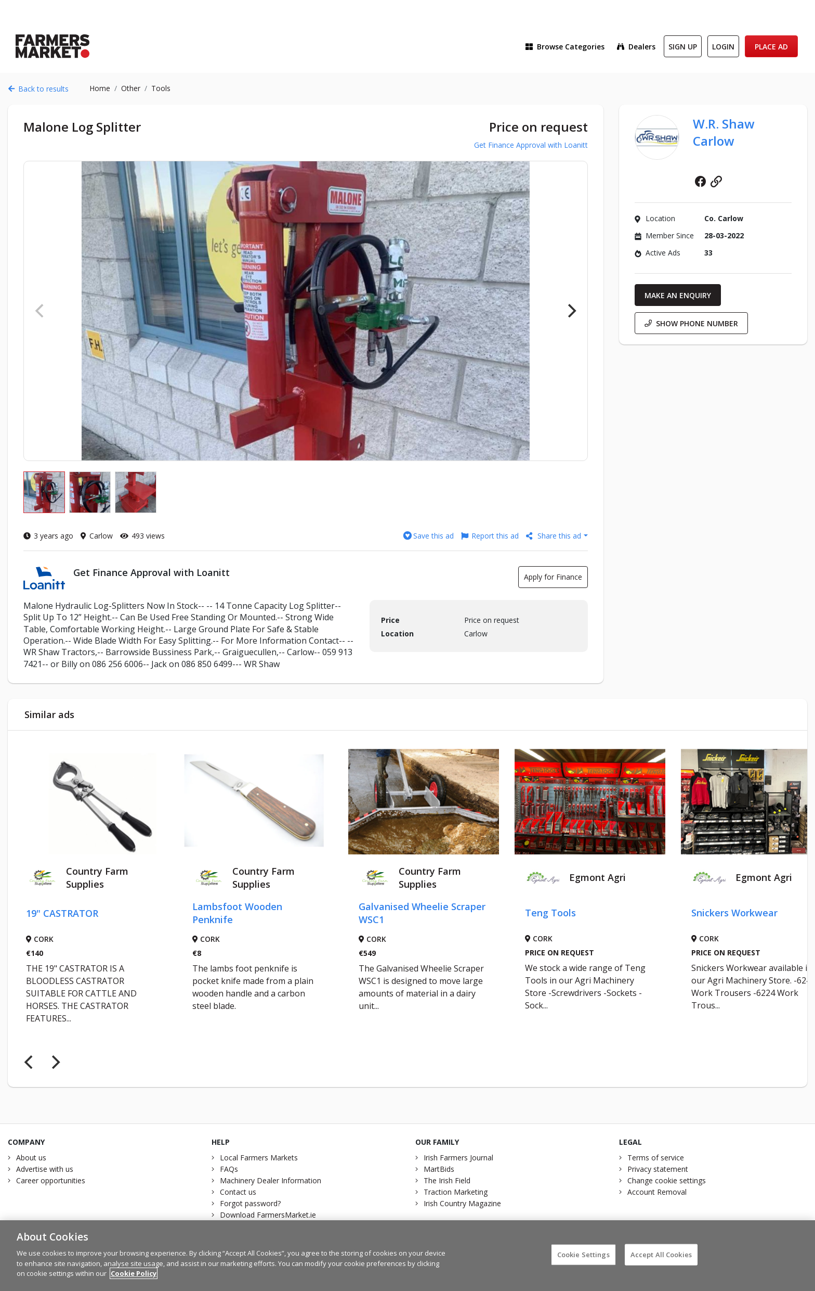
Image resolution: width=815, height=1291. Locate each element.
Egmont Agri (597, 877)
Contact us (238, 1192)
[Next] (570, 310)
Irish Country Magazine (462, 1203)
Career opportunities (50, 1180)
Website (716, 181)
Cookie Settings (583, 1261)
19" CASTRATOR (62, 913)
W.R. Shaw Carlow (724, 132)
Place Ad (771, 47)
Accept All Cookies (661, 1261)
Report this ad (490, 536)
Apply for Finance (553, 577)
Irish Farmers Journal (458, 1157)
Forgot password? (250, 1203)
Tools (160, 88)
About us (31, 1157)
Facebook (700, 181)
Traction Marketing (456, 1192)
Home (99, 88)
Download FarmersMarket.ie (268, 1215)
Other (130, 88)
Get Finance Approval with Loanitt (531, 145)
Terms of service (655, 1157)
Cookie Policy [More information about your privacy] (133, 1280)
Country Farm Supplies (97, 877)
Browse (564, 46)
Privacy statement (657, 1169)
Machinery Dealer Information (270, 1180)
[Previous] (29, 1062)
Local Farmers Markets (259, 1157)
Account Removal (657, 1192)
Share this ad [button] (554, 536)
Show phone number (691, 323)
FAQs (229, 1169)
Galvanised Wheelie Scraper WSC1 (422, 913)
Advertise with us (44, 1169)
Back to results (38, 88)
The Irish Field (447, 1180)
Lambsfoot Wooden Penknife (237, 913)
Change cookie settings (666, 1180)
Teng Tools (550, 912)
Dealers (636, 46)
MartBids (439, 1169)
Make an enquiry (678, 295)
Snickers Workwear (734, 912)
